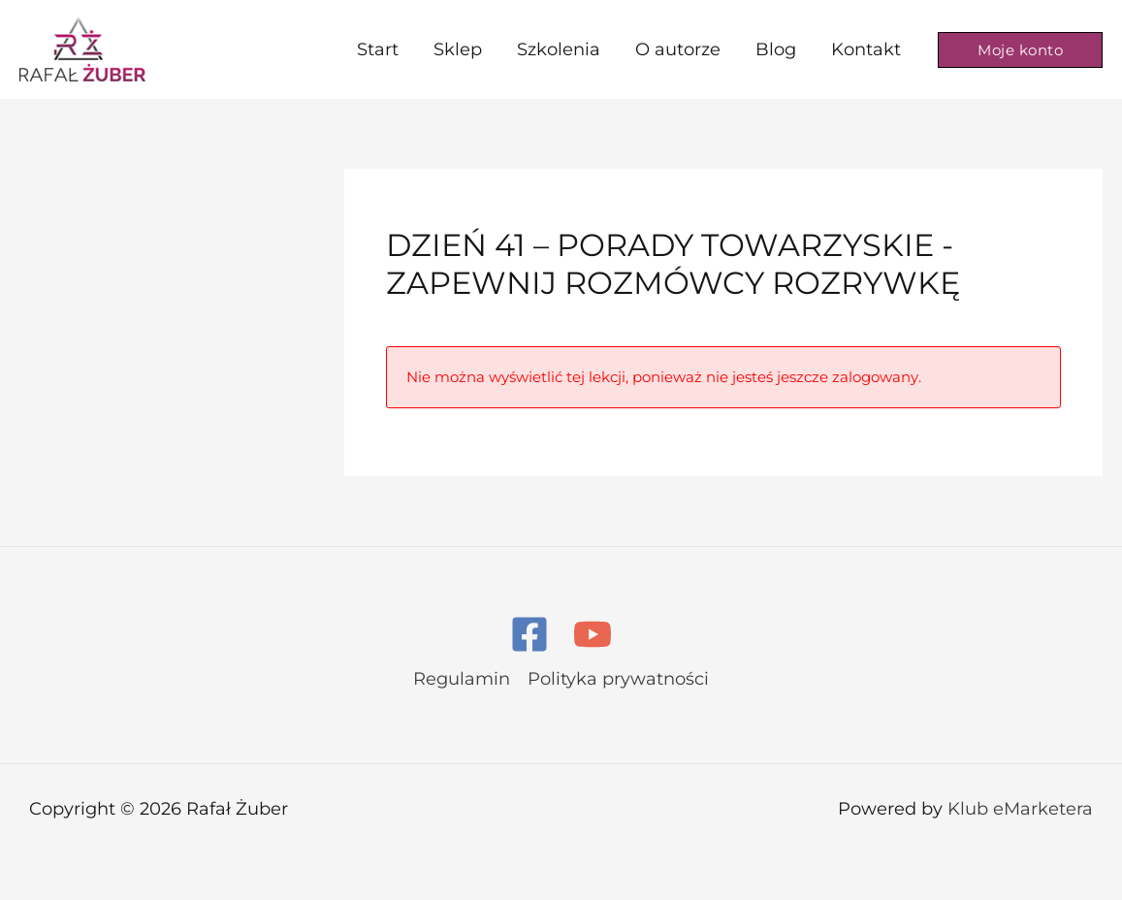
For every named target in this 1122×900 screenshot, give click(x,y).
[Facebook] (529, 634)
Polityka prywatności (618, 679)
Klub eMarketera (1020, 809)
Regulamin (461, 679)
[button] (1020, 50)
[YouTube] (592, 634)
